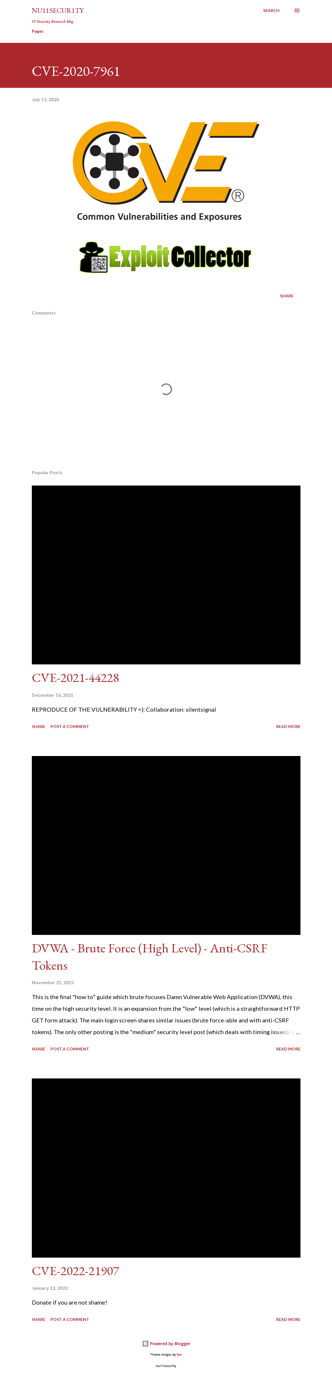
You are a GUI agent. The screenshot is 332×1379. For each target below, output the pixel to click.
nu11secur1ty (58, 10)
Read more (288, 726)
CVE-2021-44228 (75, 677)
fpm (179, 1355)
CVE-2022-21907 (75, 1270)
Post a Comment (70, 726)
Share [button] (286, 295)
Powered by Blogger (166, 1343)
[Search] (271, 10)
